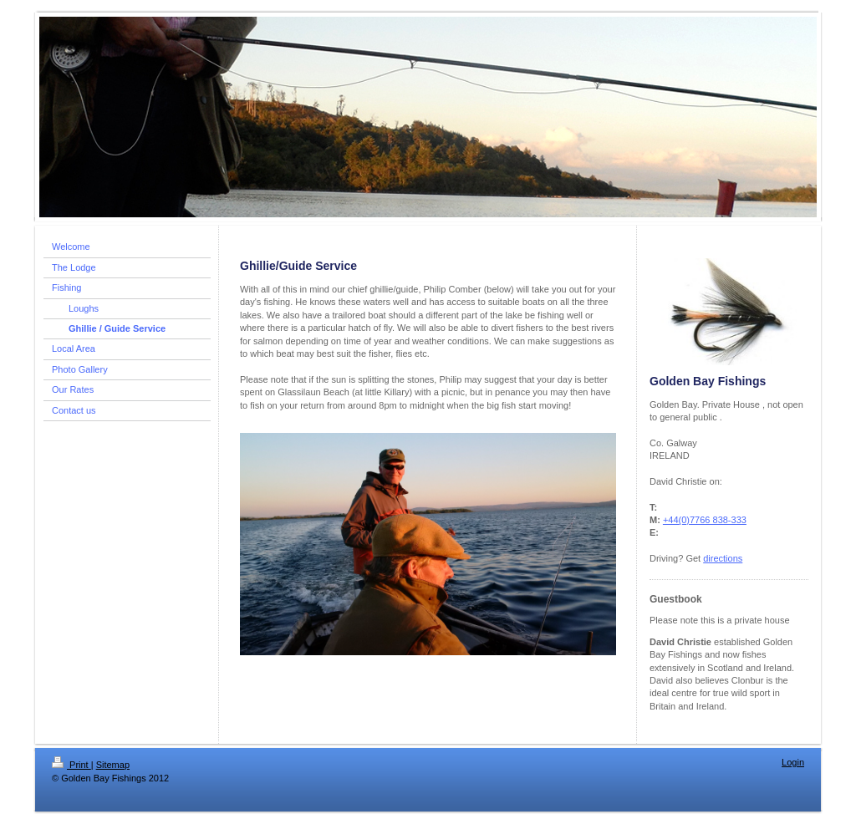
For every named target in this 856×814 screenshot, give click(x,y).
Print (71, 765)
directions (722, 558)
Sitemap (113, 765)
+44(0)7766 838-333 (704, 520)
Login (793, 762)
